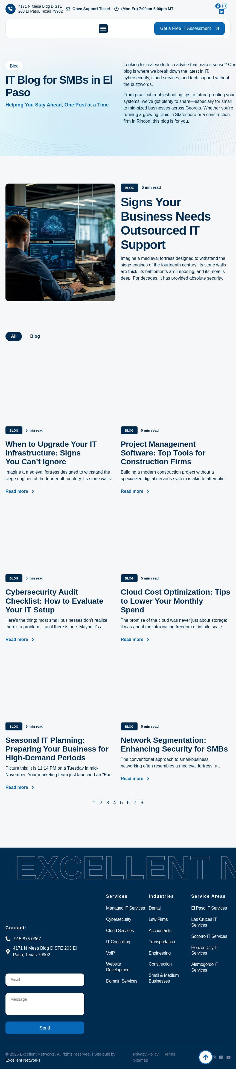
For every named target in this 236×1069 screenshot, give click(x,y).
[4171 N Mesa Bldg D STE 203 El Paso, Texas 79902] (10, 9)
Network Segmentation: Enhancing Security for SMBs (175, 744)
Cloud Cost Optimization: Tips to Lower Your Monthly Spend (176, 601)
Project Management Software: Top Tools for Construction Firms (163, 453)
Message (14, 991)
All (13, 336)
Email (10, 971)
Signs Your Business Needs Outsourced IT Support (166, 223)
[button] (103, 28)
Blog (35, 336)
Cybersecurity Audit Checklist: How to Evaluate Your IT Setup (54, 601)
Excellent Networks (22, 1060)
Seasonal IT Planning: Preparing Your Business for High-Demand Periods (57, 749)
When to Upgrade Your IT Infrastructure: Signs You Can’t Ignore (51, 453)
